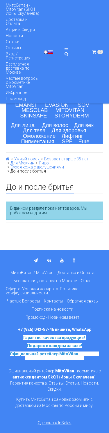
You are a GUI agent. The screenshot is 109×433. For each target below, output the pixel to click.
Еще (84, 141)
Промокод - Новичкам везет (52, 317)
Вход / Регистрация (18, 56)
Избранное (16, 92)
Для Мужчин (22, 163)
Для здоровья (69, 130)
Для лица (23, 125)
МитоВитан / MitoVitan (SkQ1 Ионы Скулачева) (22, 9)
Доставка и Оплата (17, 21)
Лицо (44, 163)
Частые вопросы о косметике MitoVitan (22, 82)
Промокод (16, 99)
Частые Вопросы (23, 301)
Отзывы (13, 48)
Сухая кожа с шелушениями (37, 167)
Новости (14, 36)
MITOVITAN (69, 110)
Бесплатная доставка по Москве (18, 68)
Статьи (12, 42)
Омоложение (39, 136)
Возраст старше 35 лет (66, 159)
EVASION (57, 105)
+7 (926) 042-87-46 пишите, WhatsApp (54, 329)
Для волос (55, 125)
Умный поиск (27, 159)
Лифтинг (72, 136)
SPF (67, 141)
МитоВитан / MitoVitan (31, 272)
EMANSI (25, 105)
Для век (84, 125)
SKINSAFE (33, 116)
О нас (86, 280)
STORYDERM (71, 116)
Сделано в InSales (55, 423)
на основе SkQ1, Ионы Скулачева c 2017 (62, 356)
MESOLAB (35, 110)
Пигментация (37, 141)
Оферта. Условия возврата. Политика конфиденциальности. (42, 291)
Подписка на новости (52, 309)
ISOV (82, 105)
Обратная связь (82, 301)
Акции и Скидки (20, 30)
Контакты (53, 301)
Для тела (34, 130)
